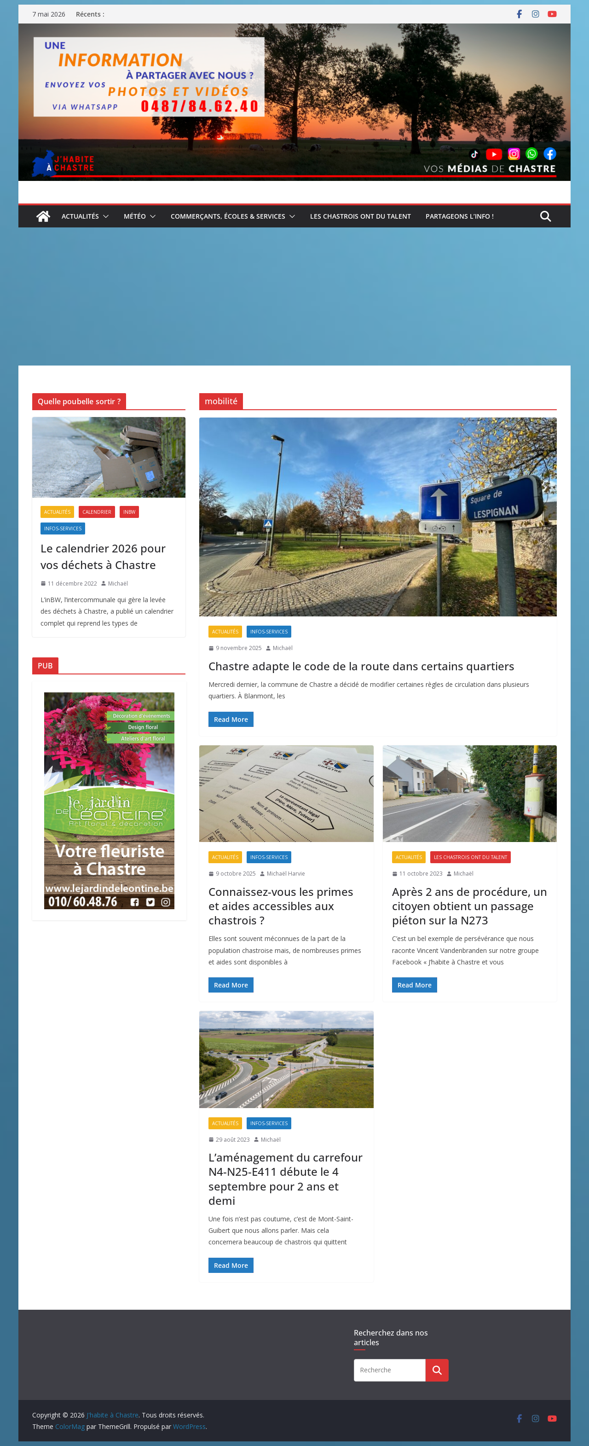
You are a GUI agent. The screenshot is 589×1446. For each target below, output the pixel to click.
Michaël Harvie (286, 873)
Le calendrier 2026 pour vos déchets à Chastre (103, 556)
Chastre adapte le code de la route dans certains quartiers (361, 666)
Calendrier (96, 512)
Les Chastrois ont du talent (360, 216)
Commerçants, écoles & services (228, 216)
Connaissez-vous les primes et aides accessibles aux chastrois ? (280, 906)
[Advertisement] (294, 296)
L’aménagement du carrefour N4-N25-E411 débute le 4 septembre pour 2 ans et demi (285, 1179)
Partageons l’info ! (460, 216)
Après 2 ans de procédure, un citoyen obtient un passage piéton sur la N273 (469, 906)
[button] (104, 216)
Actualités (80, 216)
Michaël (283, 648)
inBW (129, 512)
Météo (135, 216)
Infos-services (269, 631)
